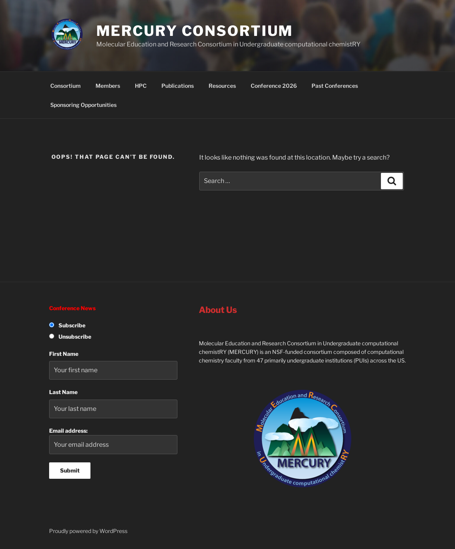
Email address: (113, 440)
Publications (177, 85)
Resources (222, 85)
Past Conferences (335, 85)
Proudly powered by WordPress (88, 531)
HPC (141, 85)
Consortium (65, 85)
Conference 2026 (274, 85)
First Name (63, 353)
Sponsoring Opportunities (83, 104)
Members (108, 85)
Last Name (63, 392)
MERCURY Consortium (195, 30)
